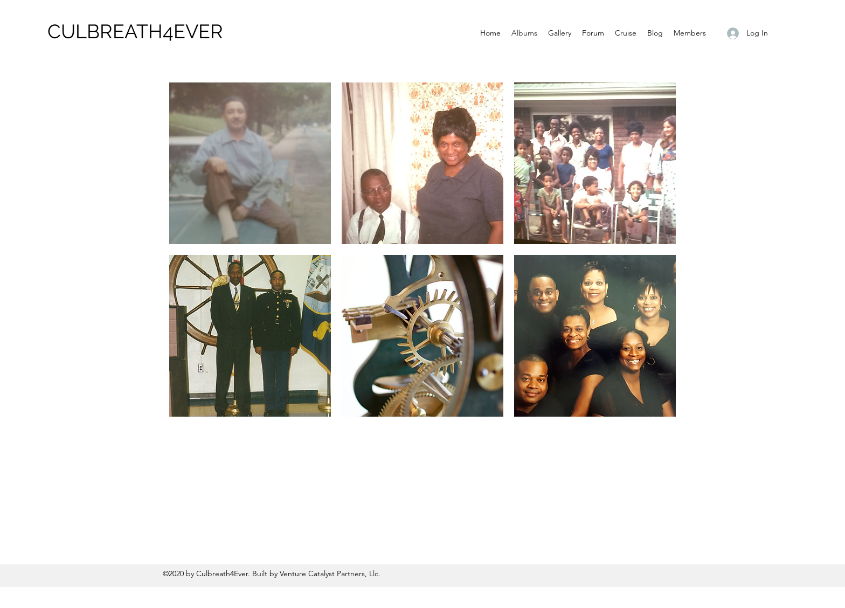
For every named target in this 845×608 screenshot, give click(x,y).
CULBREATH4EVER (135, 31)
